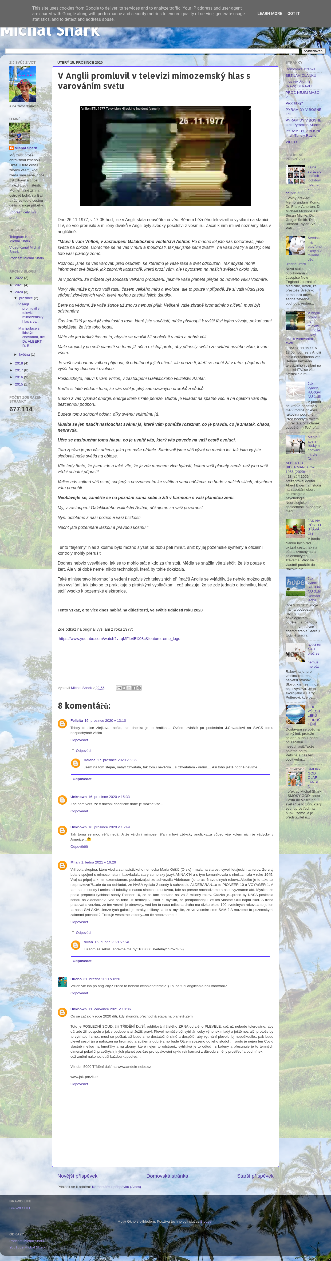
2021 (19, 285)
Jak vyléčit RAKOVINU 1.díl (314, 390)
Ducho (76, 979)
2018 (19, 363)
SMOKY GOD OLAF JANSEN (314, 777)
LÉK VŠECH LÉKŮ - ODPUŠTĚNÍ (314, 715)
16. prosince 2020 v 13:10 (105, 721)
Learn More (270, 13)
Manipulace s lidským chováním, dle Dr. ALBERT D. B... (31, 337)
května (25, 354)
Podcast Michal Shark (26, 258)
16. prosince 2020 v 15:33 (109, 797)
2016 (19, 377)
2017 (19, 370)
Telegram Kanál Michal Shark (21, 239)
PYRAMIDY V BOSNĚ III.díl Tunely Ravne (303, 133)
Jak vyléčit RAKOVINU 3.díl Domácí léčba (314, 589)
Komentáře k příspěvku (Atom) (116, 1187)
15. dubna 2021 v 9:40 (112, 942)
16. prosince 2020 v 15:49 (109, 827)
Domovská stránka (167, 1176)
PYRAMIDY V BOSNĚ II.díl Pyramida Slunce (303, 122)
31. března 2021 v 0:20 (101, 979)
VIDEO (291, 142)
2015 (19, 384)
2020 (19, 292)
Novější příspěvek (77, 1176)
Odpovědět (79, 740)
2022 (19, 278)
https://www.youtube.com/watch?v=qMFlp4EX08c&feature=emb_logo (119, 638)
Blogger (206, 1221)
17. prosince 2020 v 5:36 (117, 760)
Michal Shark (49, 29)
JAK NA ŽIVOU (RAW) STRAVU (299, 84)
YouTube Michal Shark (27, 1247)
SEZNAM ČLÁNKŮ (301, 76)
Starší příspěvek (255, 1176)
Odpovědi (84, 751)
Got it (293, 13)
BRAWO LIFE (20, 1208)
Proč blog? (294, 103)
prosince (26, 298)
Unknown (78, 797)
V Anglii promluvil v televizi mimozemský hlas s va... (31, 312)
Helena (90, 760)
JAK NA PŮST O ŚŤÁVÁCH (314, 527)
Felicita (76, 721)
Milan (75, 862)
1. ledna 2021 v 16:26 (98, 862)
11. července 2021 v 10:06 (109, 1009)
